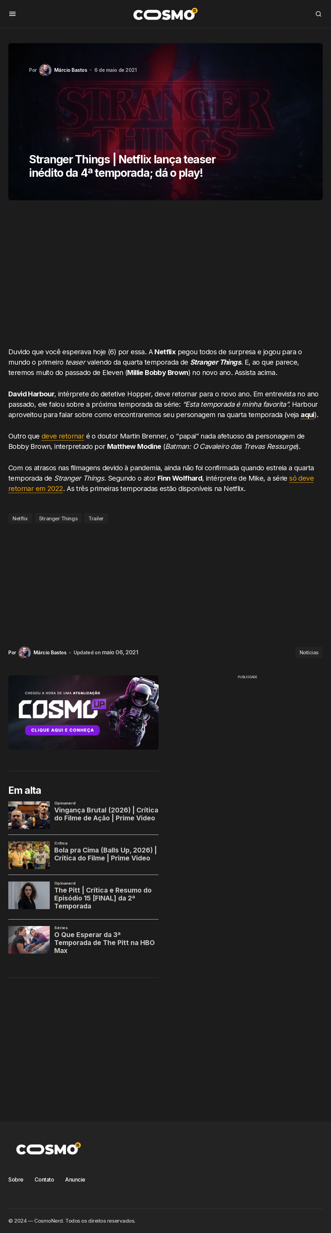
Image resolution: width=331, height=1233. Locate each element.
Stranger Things (58, 518)
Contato (44, 1179)
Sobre (15, 1179)
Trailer (96, 518)
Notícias (309, 652)
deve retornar (62, 436)
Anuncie (75, 1179)
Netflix (20, 518)
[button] (12, 14)
